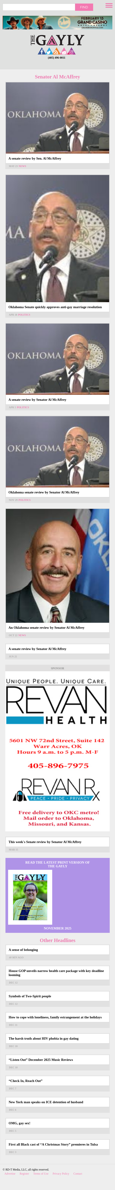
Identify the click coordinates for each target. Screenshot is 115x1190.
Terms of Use (41, 1173)
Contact (77, 1173)
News (22, 166)
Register (24, 1173)
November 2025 (57, 928)
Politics (24, 314)
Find (84, 7)
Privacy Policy (61, 1173)
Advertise (9, 1173)
